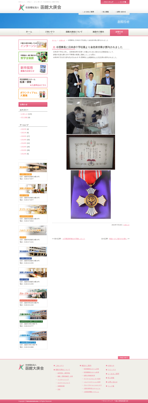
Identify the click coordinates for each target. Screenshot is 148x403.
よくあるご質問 (113, 374)
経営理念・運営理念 (64, 373)
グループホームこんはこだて (93, 385)
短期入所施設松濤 (89, 375)
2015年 (23, 150)
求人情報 (24, 117)
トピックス (112, 370)
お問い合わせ (112, 382)
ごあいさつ (60, 365)
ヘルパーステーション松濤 (92, 382)
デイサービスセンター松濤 (92, 379)
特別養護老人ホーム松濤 (91, 372)
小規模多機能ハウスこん (91, 392)
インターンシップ (63, 379)
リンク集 (111, 386)
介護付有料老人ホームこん (92, 388)
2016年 (23, 147)
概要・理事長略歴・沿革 (65, 376)
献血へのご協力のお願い (118, 239)
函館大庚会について (63, 370)
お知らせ (62, 40)
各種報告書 (61, 386)
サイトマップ (108, 401)
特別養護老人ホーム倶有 (91, 369)
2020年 (23, 136)
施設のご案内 (86, 365)
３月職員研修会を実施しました (73, 239)
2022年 (23, 129)
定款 (59, 389)
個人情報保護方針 (121, 401)
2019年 (23, 140)
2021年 (23, 133)
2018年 (23, 143)
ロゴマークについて (64, 383)
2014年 (23, 154)
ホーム (54, 40)
